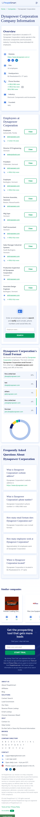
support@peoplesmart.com (13, 755)
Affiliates (5, 688)
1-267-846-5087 (9, 759)
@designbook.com (13, 154)
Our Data (5, 705)
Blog (3, 691)
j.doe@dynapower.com (12, 403)
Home (3, 9)
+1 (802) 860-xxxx (14, 84)
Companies (12, 9)
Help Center (6, 725)
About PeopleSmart (9, 685)
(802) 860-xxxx (13, 89)
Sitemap (5, 735)
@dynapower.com (13, 137)
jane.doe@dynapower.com (14, 412)
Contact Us (6, 721)
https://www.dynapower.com (18, 57)
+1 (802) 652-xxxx (14, 87)
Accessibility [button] (8, 811)
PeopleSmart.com (15, 665)
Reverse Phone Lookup (10, 708)
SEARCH (20, 335)
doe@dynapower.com (12, 385)
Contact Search (7, 698)
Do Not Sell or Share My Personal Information (18, 728)
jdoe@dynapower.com (12, 376)
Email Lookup (7, 711)
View (30, 131)
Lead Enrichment (8, 701)
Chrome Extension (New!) (11, 715)
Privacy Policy (13, 663)
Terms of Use (6, 807)
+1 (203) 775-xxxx (13, 141)
